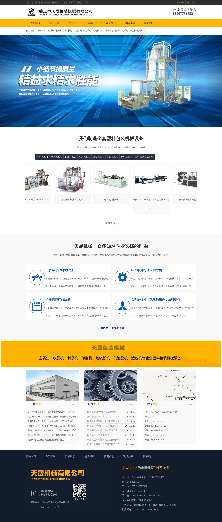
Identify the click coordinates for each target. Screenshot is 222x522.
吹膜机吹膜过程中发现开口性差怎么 (104, 421)
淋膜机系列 (110, 30)
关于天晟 (55, 23)
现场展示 (130, 23)
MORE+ (73, 404)
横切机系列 (122, 30)
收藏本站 (180, 3)
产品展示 (73, 23)
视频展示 (92, 23)
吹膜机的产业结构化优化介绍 (101, 426)
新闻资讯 (111, 23)
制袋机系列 (61, 30)
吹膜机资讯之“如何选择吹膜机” (102, 412)
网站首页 (36, 23)
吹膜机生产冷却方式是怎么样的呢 (103, 440)
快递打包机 (73, 30)
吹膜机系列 (48, 30)
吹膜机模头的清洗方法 (98, 435)
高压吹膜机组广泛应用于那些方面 (103, 444)
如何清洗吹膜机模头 (97, 416)
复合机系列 (98, 30)
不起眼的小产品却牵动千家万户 (102, 430)
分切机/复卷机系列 (139, 30)
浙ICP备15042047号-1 (51, 507)
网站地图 (190, 3)
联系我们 (149, 23)
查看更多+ (111, 223)
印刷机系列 (85, 30)
